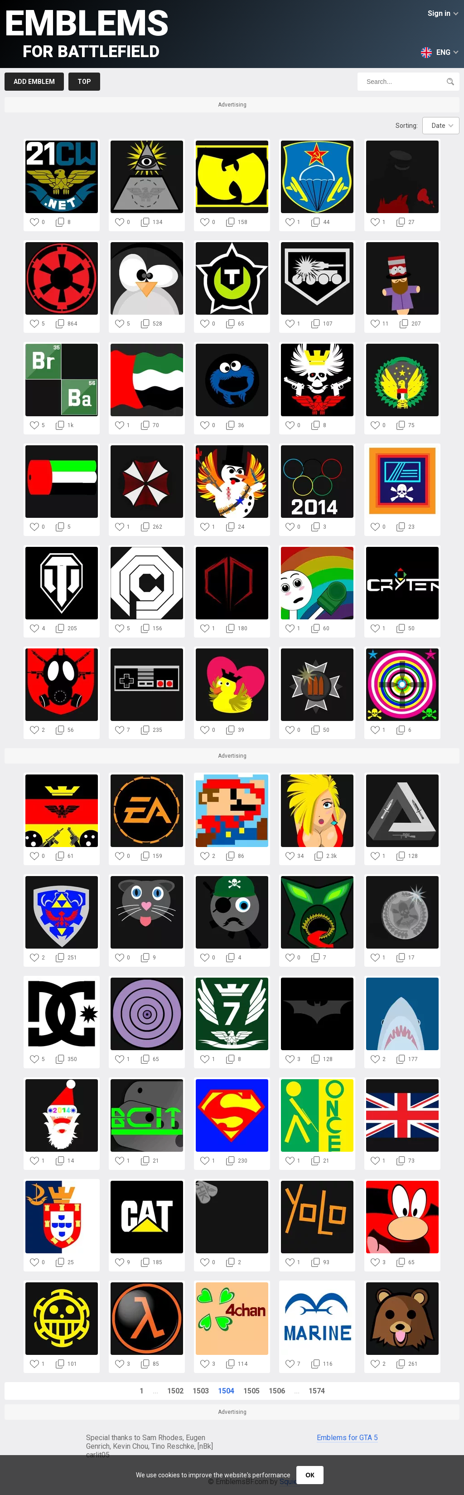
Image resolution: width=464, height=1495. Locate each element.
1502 (175, 1391)
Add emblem (34, 81)
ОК (309, 1475)
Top (84, 81)
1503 (201, 1391)
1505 (251, 1391)
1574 (317, 1391)
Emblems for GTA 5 (347, 1437)
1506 (277, 1391)
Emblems (87, 32)
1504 (226, 1391)
